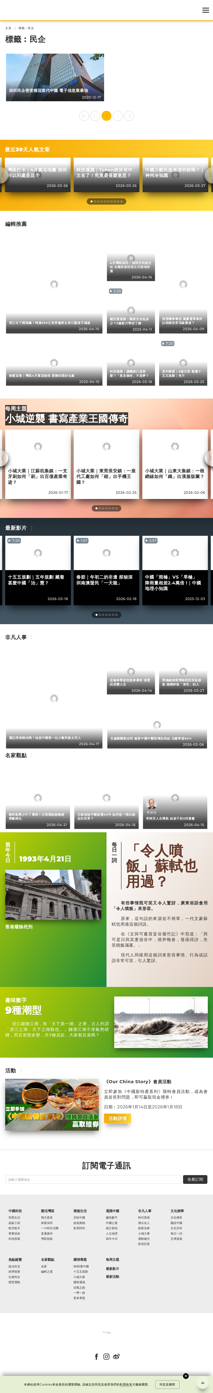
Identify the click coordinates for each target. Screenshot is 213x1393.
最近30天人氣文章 (27, 149)
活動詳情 (118, 1118)
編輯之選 (47, 1271)
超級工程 (14, 1223)
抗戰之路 (79, 1287)
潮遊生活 (80, 1211)
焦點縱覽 (15, 1259)
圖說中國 (176, 1223)
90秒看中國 (81, 1266)
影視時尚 (79, 1228)
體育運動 (14, 1282)
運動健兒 (144, 1238)
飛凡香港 (47, 1217)
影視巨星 (144, 1244)
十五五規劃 (80, 1271)
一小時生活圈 (49, 1228)
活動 (10, 1070)
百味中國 (79, 1217)
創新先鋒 (144, 1228)
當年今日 (8, 852)
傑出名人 (144, 1223)
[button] (91, 201)
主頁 (8, 28)
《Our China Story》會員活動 (137, 1081)
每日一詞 (114, 852)
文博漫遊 (176, 1238)
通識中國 (112, 1211)
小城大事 (144, 1233)
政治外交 (14, 1266)
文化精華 (177, 1211)
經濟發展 (14, 1271)
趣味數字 (16, 1000)
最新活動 (112, 1277)
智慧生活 (14, 1217)
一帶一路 (79, 1292)
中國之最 (112, 1223)
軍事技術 (14, 1233)
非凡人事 (16, 637)
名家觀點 (16, 755)
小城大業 (79, 1277)
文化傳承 (176, 1217)
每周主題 (16, 408)
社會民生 (14, 1277)
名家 (44, 1266)
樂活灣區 (47, 1211)
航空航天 (14, 1228)
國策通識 (79, 1282)
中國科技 (15, 1211)
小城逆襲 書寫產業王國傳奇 (66, 419)
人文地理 (112, 1233)
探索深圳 (47, 1223)
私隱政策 (126, 1384)
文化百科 (176, 1228)
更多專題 (79, 1298)
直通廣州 (47, 1233)
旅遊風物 (79, 1223)
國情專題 (80, 1259)
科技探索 (14, 1238)
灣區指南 (47, 1238)
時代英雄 (144, 1217)
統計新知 (112, 1228)
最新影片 (16, 528)
